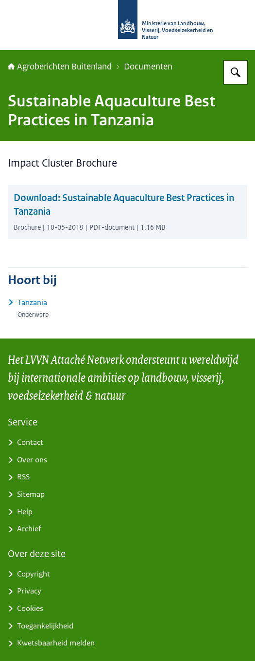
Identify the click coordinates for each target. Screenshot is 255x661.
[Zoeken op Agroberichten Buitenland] (235, 72)
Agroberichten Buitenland (60, 66)
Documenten (148, 66)
